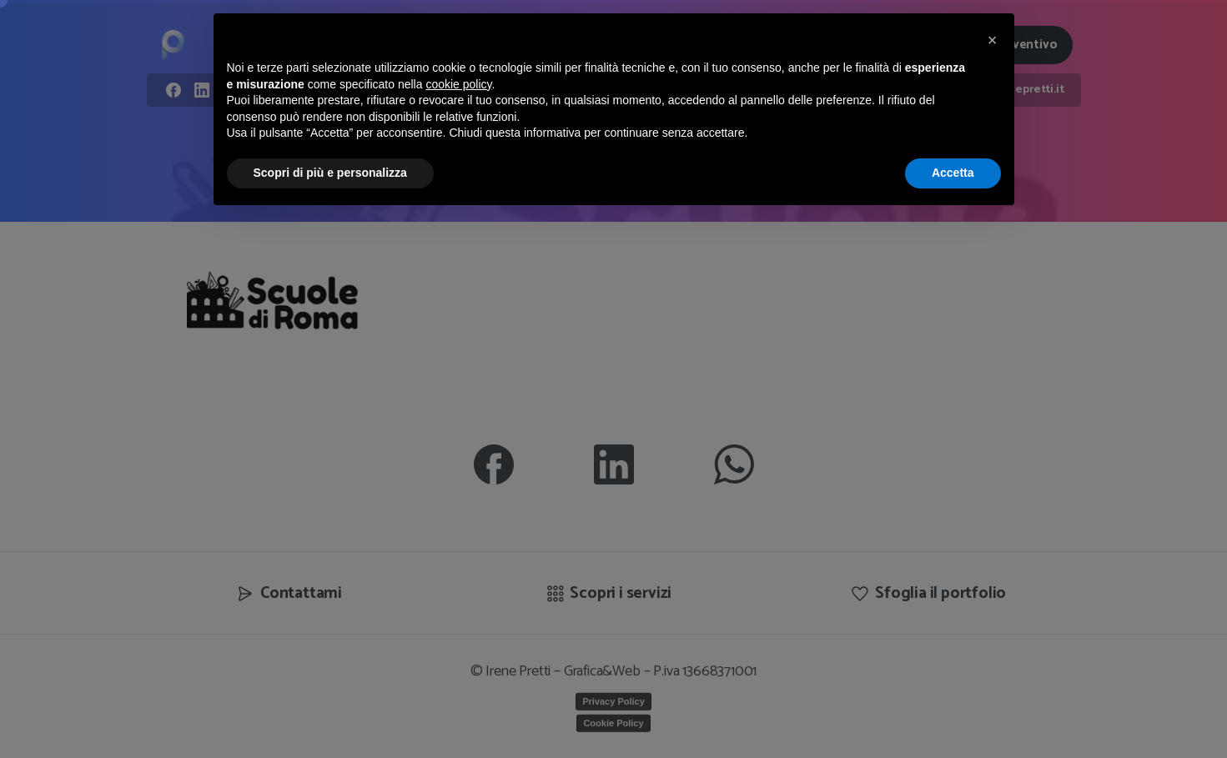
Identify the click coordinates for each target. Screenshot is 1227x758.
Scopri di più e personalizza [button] (330, 172)
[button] (992, 40)
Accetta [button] (953, 172)
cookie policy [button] (458, 84)
